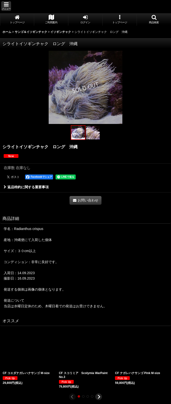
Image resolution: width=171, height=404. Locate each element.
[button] (6, 6)
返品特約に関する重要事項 (26, 187)
